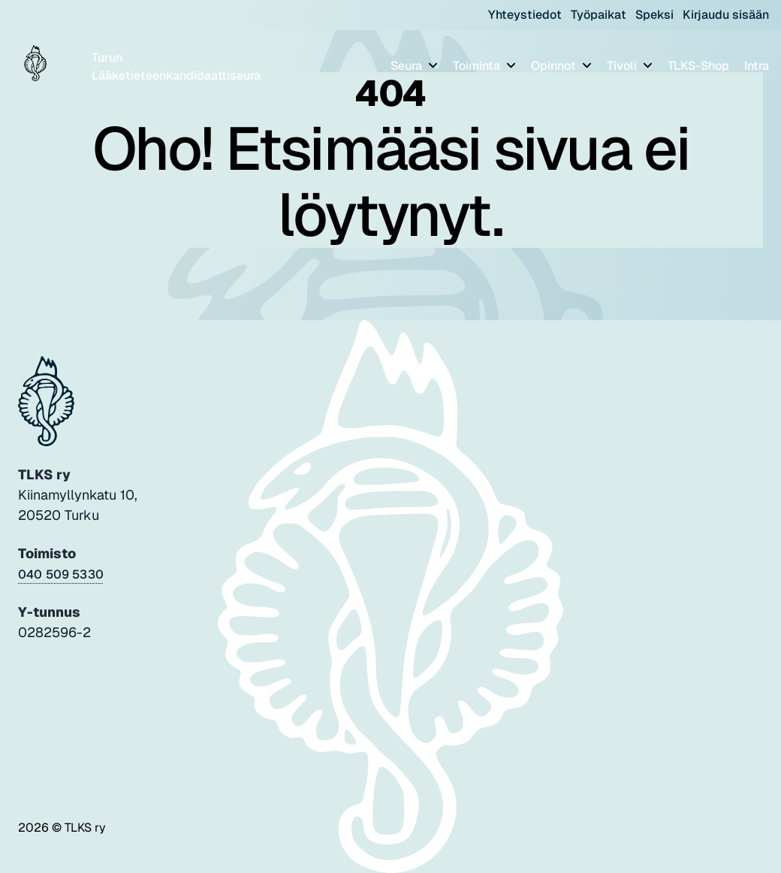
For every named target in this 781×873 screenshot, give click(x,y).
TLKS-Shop (698, 66)
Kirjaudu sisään (726, 15)
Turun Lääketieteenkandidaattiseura (176, 66)
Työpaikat (598, 15)
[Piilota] (431, 65)
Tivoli (623, 66)
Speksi (654, 15)
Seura (407, 66)
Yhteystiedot (525, 15)
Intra (756, 66)
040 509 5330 (61, 574)
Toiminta (478, 66)
